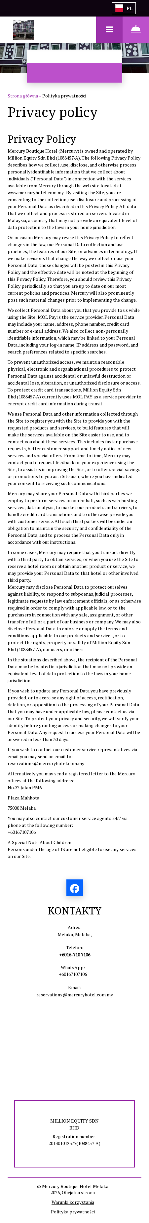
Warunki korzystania (73, 1202)
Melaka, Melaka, (74, 934)
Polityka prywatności (73, 1211)
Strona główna (23, 96)
